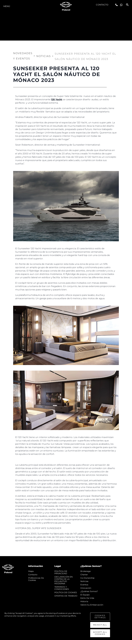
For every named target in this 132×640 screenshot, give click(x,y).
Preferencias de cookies (36, 579)
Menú (6, 6)
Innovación (85, 588)
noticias (84, 581)
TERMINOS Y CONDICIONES (61, 588)
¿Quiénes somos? (89, 591)
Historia (84, 601)
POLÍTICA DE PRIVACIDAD (60, 572)
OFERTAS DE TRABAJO (65, 596)
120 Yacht (56, 99)
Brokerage (85, 571)
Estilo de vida (87, 598)
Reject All (100, 628)
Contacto (102, 4)
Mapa (31, 571)
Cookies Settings (100, 619)
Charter (84, 574)
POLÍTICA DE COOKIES (65, 592)
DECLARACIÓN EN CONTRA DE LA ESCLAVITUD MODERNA (63, 580)
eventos (84, 584)
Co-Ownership (87, 578)
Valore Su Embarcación (91, 605)
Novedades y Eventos (22, 54)
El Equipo (85, 594)
